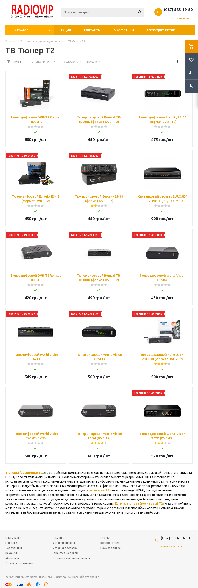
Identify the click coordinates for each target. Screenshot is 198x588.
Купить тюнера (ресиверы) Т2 (139, 503)
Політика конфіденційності (71, 557)
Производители (111, 547)
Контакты (92, 30)
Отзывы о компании (19, 563)
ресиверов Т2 (99, 490)
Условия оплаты (64, 542)
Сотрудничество (161, 30)
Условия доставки (65, 547)
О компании (123, 30)
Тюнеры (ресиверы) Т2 (24, 472)
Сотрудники (13, 547)
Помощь (58, 537)
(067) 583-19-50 (178, 9)
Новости (11, 542)
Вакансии (11, 552)
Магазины (12, 557)
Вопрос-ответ (110, 542)
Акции (65, 30)
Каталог (21, 30)
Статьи (105, 537)
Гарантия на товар (65, 552)
